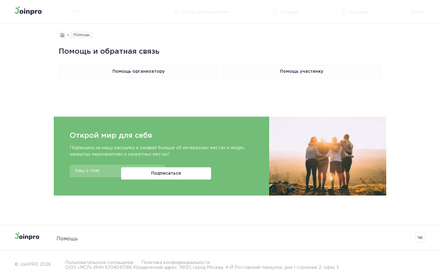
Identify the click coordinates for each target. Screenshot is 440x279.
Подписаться (189, 171)
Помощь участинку (301, 71)
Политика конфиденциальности (175, 261)
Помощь (67, 237)
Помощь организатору (138, 71)
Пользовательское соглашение (99, 261)
